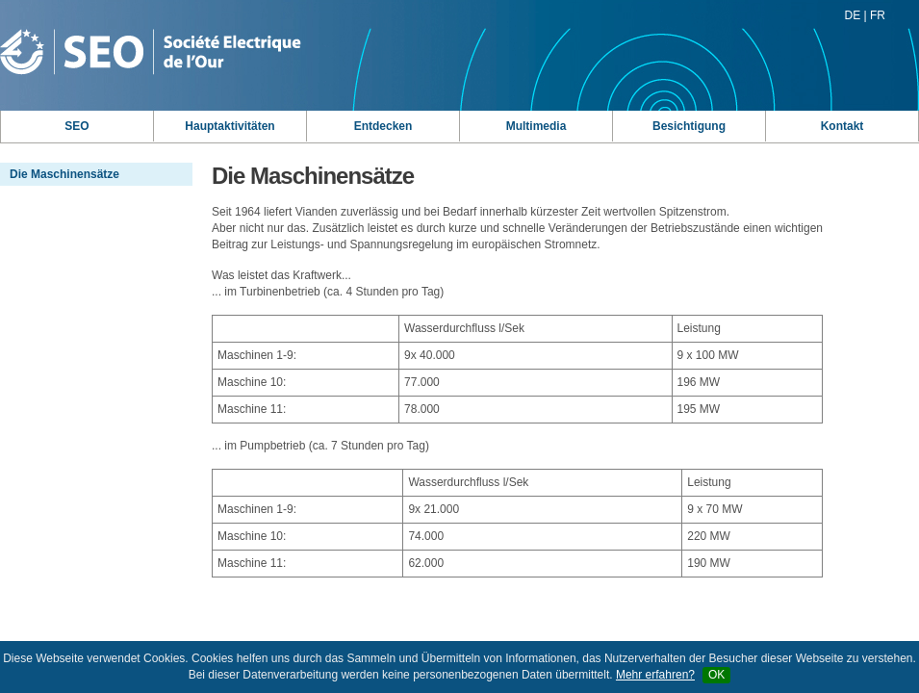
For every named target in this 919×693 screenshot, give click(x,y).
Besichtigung (689, 126)
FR (877, 15)
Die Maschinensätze (64, 174)
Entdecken (383, 126)
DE (853, 15)
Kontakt (842, 126)
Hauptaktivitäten (229, 126)
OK (716, 674)
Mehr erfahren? (655, 674)
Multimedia (536, 126)
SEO (76, 126)
